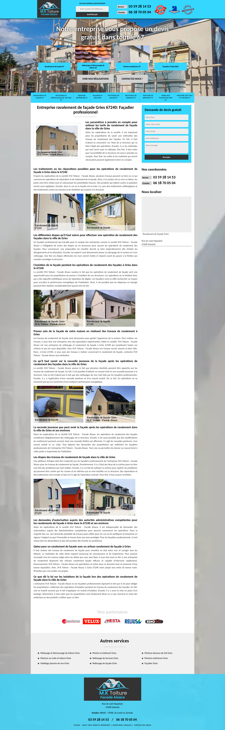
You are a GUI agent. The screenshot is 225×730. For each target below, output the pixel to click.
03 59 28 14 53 (140, 6)
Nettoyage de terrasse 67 (131, 96)
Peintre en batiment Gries (105, 653)
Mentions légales (122, 725)
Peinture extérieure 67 (131, 66)
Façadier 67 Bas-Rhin (171, 66)
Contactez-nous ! (132, 78)
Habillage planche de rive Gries (54, 663)
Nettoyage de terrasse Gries (105, 658)
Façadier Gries (151, 663)
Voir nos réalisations (95, 78)
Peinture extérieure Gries (156, 658)
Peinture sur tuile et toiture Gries (55, 658)
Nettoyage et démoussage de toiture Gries (60, 653)
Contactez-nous (142, 725)
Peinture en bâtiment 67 (148, 96)
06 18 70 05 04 (140, 12)
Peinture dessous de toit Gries (158, 653)
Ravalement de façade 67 (54, 66)
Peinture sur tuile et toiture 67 (185, 96)
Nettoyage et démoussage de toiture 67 (93, 66)
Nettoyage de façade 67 (113, 96)
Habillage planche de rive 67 (165, 97)
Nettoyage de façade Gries (105, 663)
